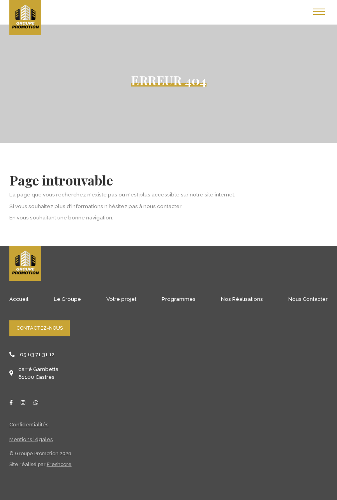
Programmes (179, 299)
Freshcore (59, 464)
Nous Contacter (308, 299)
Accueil (18, 299)
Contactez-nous (39, 328)
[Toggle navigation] (319, 11)
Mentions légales (31, 439)
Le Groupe (67, 299)
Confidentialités (29, 424)
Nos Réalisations (242, 299)
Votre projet (121, 299)
